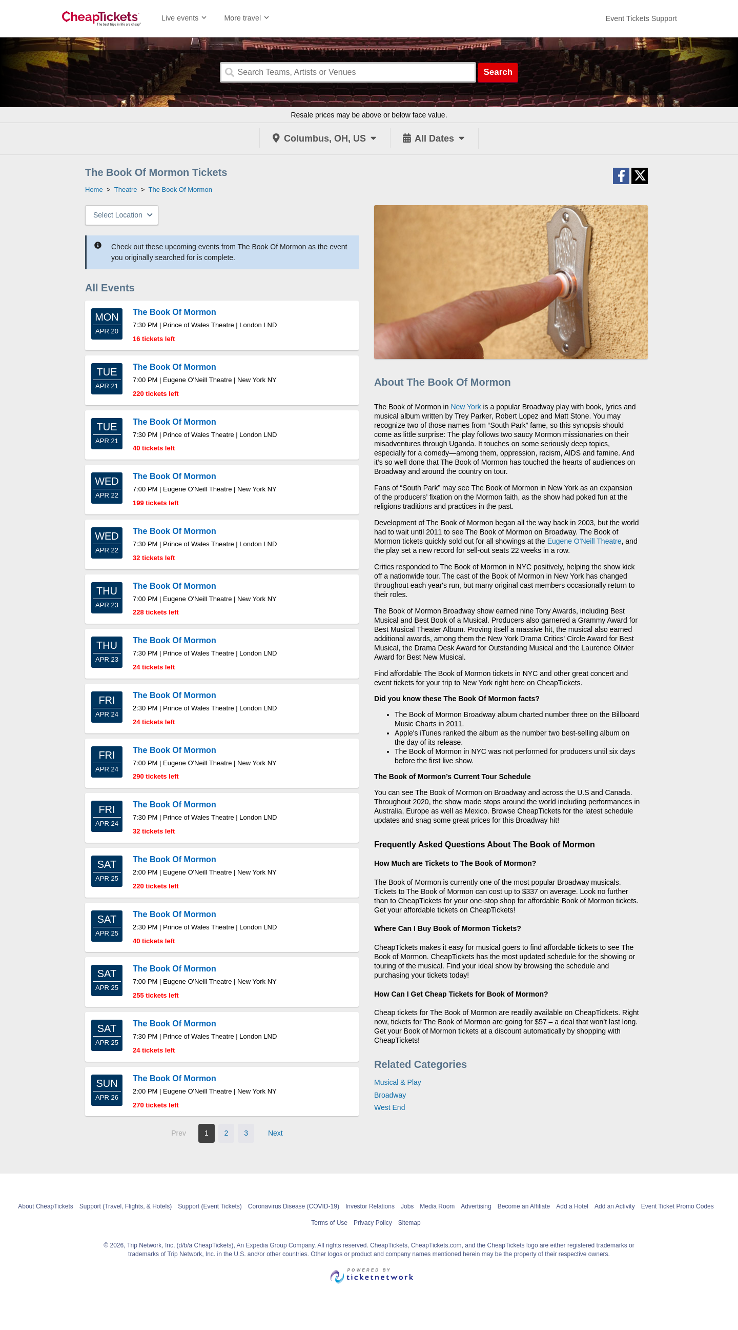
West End (389, 1107)
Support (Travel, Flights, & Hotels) (125, 1206)
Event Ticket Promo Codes (677, 1206)
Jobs (407, 1206)
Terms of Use (329, 1222)
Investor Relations (370, 1206)
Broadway (390, 1095)
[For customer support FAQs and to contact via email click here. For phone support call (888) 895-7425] (641, 18)
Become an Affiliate (524, 1206)
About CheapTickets (45, 1206)
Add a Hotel (572, 1206)
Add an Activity (614, 1206)
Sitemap (409, 1222)
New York (465, 407)
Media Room (437, 1206)
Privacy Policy (373, 1222)
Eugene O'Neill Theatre (584, 541)
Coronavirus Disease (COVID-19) (293, 1206)
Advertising (476, 1206)
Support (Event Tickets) (210, 1206)
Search (497, 72)
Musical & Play (397, 1082)
